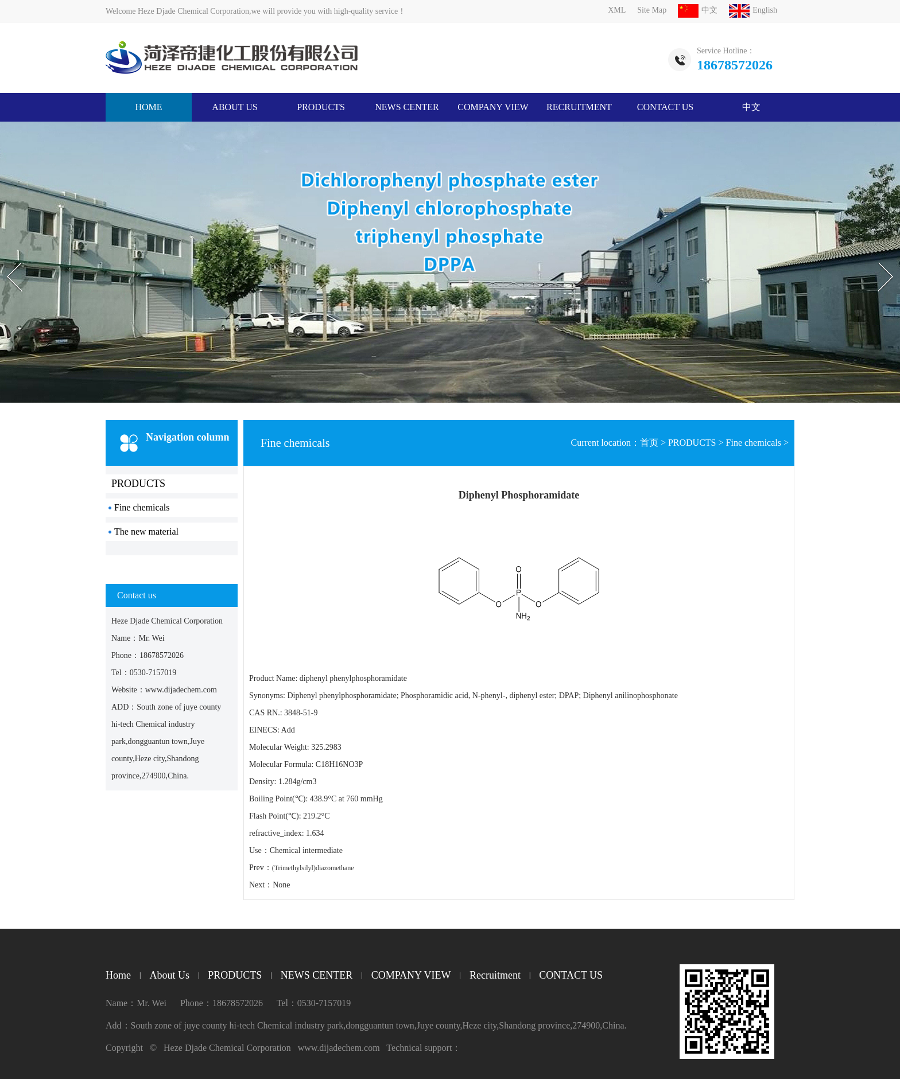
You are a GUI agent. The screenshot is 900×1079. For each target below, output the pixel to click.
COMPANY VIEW (492, 107)
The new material (146, 531)
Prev (6, 252)
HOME (148, 107)
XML (617, 10)
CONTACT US (665, 107)
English (753, 10)
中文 (697, 10)
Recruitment (579, 107)
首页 (649, 442)
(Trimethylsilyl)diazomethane (313, 868)
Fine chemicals (141, 507)
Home (118, 975)
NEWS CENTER (407, 107)
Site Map (651, 10)
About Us (234, 107)
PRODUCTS (321, 107)
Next (873, 252)
